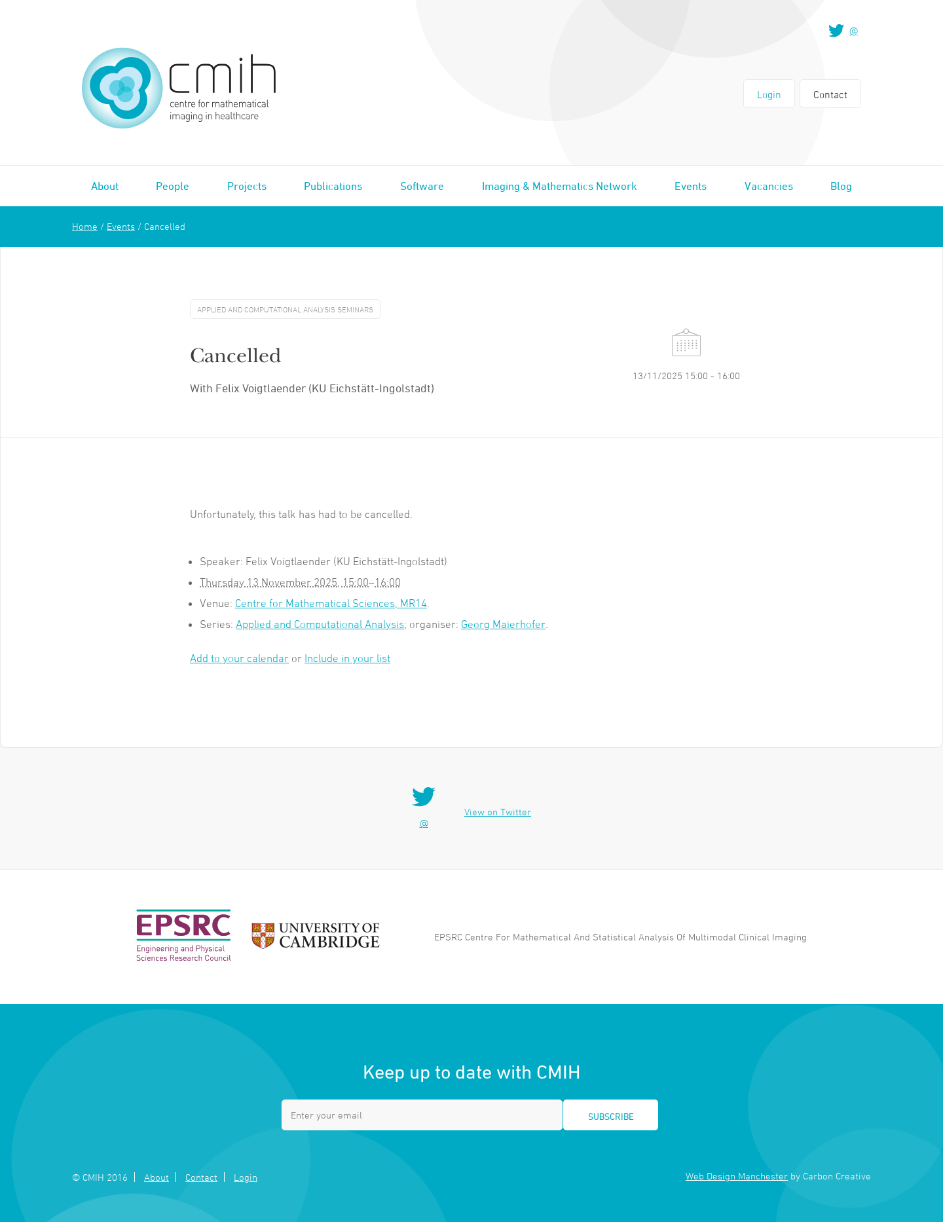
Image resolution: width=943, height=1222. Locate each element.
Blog (841, 186)
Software (422, 186)
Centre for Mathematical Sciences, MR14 (331, 603)
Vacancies (769, 186)
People (172, 186)
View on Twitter (497, 811)
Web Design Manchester (737, 1175)
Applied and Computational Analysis (320, 624)
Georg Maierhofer (503, 624)
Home (85, 226)
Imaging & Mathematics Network (559, 186)
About (105, 186)
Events (691, 186)
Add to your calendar (239, 658)
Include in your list (347, 658)
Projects (247, 186)
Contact (830, 94)
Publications (333, 186)
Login (769, 94)
